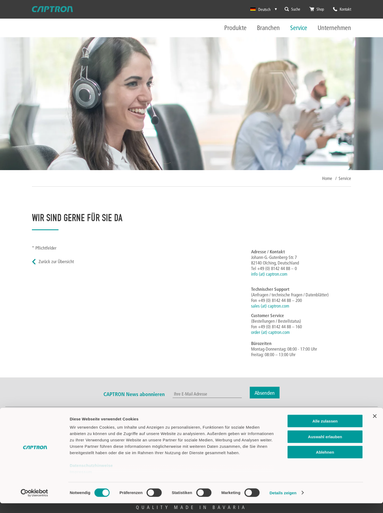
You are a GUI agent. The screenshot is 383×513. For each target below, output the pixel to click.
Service (298, 28)
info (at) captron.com (269, 274)
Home (327, 178)
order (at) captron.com (270, 332)
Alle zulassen (325, 431)
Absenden (265, 392)
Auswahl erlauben (325, 446)
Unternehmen (334, 28)
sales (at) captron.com (270, 306)
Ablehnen (325, 462)
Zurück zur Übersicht (56, 261)
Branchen (268, 28)
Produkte (235, 28)
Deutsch (260, 9)
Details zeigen (282, 502)
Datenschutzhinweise (91, 475)
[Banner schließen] (375, 426)
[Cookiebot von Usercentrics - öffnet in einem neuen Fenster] (34, 503)
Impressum (81, 482)
